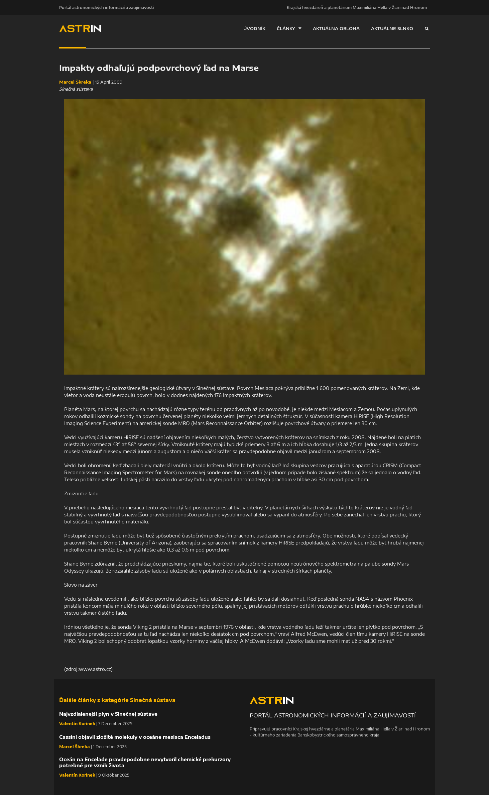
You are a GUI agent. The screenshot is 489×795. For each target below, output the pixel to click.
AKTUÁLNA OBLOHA (336, 28)
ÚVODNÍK (254, 28)
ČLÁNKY (289, 28)
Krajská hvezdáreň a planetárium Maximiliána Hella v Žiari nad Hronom (357, 7)
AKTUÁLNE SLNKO (392, 28)
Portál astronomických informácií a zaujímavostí (106, 7)
